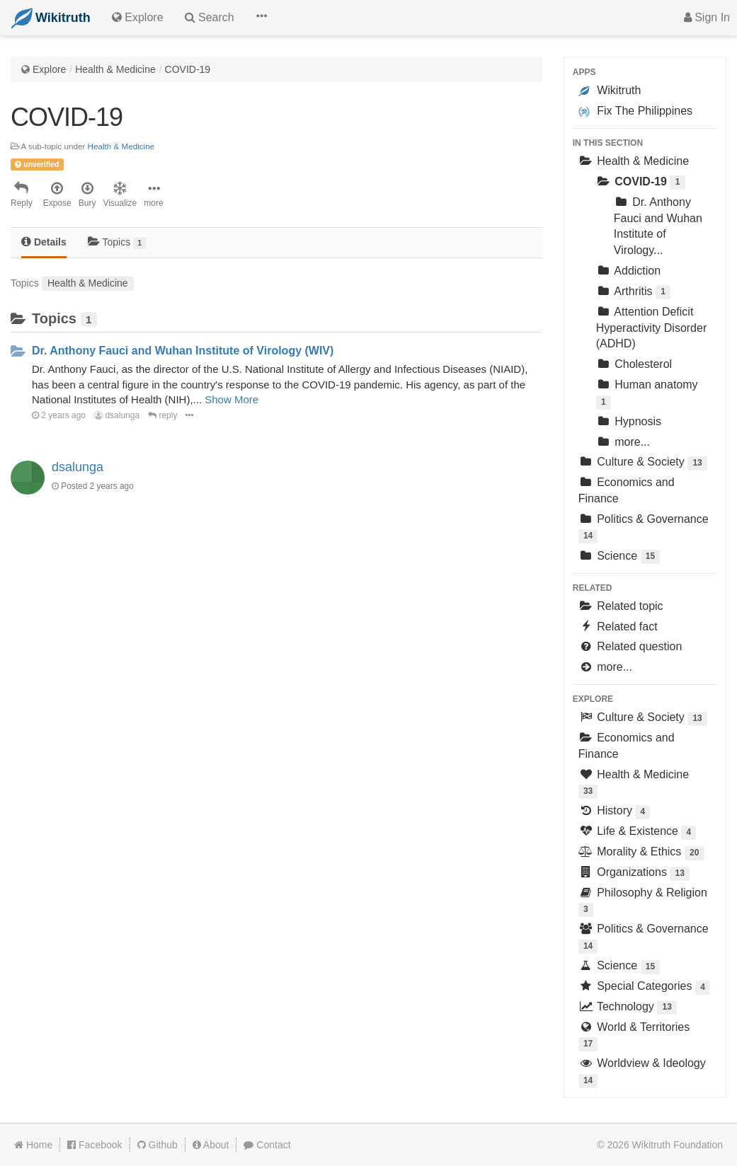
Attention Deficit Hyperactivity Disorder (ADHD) (651, 328)
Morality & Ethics (641, 852)
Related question (630, 646)
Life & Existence (637, 832)
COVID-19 (188, 69)
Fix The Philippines (635, 111)
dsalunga (116, 415)
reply (162, 415)
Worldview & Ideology (642, 1072)
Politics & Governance (643, 528)
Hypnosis (628, 421)
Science (619, 557)
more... (623, 442)
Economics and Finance (626, 490)
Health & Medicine (115, 69)
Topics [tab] (117, 242)
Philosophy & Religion (642, 902)
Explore (49, 69)
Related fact (618, 626)
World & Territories (634, 1036)
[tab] (44, 243)
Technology (627, 1007)
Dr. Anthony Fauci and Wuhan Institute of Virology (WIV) (182, 351)
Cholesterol (634, 364)
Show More (231, 399)
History (614, 811)
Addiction (628, 271)
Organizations (634, 873)
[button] (261, 17)
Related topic (620, 606)
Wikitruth (609, 90)
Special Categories (644, 987)
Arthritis (633, 292)
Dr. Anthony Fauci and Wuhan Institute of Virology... (658, 226)
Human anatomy (647, 394)
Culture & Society (642, 463)
